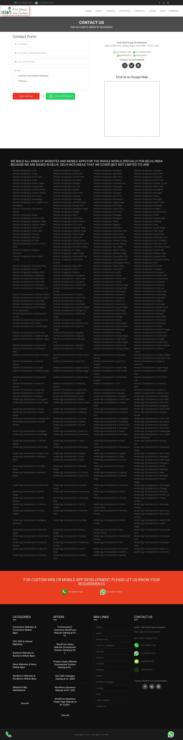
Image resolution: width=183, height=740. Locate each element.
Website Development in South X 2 (149, 389)
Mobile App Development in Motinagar (70, 447)
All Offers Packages (103, 681)
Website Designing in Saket (146, 224)
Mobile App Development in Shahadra (151, 475)
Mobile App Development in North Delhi (71, 402)
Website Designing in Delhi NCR (108, 176)
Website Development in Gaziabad (149, 281)
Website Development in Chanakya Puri (30, 288)
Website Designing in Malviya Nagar (150, 253)
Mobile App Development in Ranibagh (151, 469)
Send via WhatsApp (60, 96)
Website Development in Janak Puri (109, 300)
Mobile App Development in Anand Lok (151, 494)
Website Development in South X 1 (28, 393)
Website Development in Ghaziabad (150, 294)
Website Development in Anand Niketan (152, 345)
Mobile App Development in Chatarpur (30, 555)
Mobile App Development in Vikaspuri (150, 491)
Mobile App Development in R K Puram (70, 472)
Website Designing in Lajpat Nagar (109, 202)
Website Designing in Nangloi (66, 211)
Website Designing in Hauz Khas (27, 196)
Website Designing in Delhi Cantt (148, 186)
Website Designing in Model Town (149, 202)
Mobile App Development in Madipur (69, 453)
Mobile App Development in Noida (68, 399)
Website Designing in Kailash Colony (110, 250)
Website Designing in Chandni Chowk (150, 183)
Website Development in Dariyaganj (110, 291)
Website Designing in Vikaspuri (26, 237)
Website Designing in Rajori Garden (69, 221)
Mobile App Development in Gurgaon (110, 396)
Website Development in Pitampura (150, 323)
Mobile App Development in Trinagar (150, 488)
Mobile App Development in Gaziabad (70, 409)
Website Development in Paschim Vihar (70, 323)
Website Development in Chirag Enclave (111, 348)
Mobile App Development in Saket (149, 472)
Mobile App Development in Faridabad (151, 396)
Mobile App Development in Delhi (68, 396)
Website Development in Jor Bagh (28, 367)
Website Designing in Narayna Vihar (150, 211)
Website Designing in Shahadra (107, 227)
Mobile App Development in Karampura (71, 434)
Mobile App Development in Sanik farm (151, 552)
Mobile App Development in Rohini (149, 466)
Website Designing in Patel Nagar (68, 218)
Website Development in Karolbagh (69, 304)
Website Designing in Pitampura (108, 218)
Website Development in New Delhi (150, 316)
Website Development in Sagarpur (68, 332)
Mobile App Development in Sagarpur (110, 472)
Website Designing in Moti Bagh (108, 205)
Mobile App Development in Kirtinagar (111, 434)
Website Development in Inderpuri (68, 300)
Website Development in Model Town (151, 307)
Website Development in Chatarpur (109, 393)
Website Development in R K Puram (29, 332)
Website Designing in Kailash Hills (149, 250)
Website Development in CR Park (68, 348)
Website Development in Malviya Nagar (71, 370)
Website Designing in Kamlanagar (28, 199)
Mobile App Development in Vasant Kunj (71, 491)
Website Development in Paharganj (150, 320)
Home (88, 11)
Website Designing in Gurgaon (66, 170)
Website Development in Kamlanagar (29, 304)
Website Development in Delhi (107, 272)
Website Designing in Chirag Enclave (69, 240)
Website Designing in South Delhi (68, 173)
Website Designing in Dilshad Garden (29, 189)
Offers (152, 11)
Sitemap (99, 651)
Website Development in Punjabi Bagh (30, 326)
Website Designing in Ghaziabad (148, 189)
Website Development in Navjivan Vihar (70, 377)
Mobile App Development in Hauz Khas (151, 428)
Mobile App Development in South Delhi (111, 399)
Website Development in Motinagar (150, 310)
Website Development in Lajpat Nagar (111, 307)
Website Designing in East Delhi (108, 173)
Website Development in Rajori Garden (111, 326)
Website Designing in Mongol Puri (68, 205)
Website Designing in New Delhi (108, 211)
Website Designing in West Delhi (148, 173)
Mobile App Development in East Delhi (151, 399)
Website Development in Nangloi (108, 316)
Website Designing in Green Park (67, 192)
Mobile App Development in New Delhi (151, 453)
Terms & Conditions (104, 645)
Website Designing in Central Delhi (68, 176)
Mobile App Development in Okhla (109, 456)
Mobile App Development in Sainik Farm (71, 475)
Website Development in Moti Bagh (110, 310)
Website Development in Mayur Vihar (110, 313)
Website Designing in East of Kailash (150, 240)
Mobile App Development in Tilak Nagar (152, 485)
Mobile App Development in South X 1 (111, 552)
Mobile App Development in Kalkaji (109, 431)
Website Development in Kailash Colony (71, 367)
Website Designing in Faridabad (108, 170)
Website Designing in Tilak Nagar (149, 231)
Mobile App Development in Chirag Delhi (31, 418)
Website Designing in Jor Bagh (66, 250)
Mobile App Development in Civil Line (69, 418)
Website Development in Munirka (27, 396)
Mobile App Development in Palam (68, 459)
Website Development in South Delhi (150, 275)
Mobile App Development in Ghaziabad (151, 421)
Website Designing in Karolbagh (67, 199)
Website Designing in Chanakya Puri (110, 183)
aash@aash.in (124, 55)
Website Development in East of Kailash (31, 354)
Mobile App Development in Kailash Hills (152, 520)
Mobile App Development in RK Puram (111, 548)
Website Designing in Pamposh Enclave (151, 259)
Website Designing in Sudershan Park (110, 231)
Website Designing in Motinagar (148, 205)
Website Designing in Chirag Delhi (28, 186)
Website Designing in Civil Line (66, 186)
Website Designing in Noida (25, 173)
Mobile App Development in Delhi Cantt (151, 418)
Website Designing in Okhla (65, 215)
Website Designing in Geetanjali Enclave (71, 243)
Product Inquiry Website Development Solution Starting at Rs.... (65, 664)
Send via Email (26, 96)
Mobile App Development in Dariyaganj (111, 418)
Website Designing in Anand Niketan (110, 237)
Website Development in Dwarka (68, 294)
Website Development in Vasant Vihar (29, 345)
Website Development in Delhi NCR (28, 281)
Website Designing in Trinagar (26, 234)
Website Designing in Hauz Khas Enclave (152, 246)
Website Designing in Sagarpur (107, 224)
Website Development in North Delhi (110, 278)
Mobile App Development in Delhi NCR (151, 402)
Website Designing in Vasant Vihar (149, 234)
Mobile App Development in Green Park (111, 424)
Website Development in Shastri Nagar (111, 335)
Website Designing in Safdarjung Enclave (112, 262)
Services (110, 11)
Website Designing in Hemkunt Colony (70, 246)
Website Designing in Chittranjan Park (151, 237)
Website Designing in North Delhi (27, 176)
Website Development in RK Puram (109, 389)
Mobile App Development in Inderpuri (29, 431)
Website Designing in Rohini (106, 221)
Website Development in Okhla (107, 320)
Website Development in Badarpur (149, 285)
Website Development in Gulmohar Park (152, 358)
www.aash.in (141, 55)
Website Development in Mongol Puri (70, 310)
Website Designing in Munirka (66, 272)
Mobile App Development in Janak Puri (70, 431)
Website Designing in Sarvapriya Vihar (29, 265)
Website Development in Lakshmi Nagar (71, 307)
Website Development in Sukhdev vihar (151, 393)
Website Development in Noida (107, 275)
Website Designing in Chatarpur (148, 269)
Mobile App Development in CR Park (110, 498)
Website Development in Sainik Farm (150, 332)
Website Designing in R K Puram (67, 224)
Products (139, 11)
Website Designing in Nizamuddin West (111, 256)
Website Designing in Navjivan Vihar (150, 256)
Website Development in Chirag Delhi (110, 288)
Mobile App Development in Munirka (110, 555)
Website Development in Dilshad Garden (31, 294)
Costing (98, 687)
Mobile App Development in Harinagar (111, 428)
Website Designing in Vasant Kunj (108, 234)
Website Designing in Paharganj (108, 215)
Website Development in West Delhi (69, 278)
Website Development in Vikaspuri (68, 345)
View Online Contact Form (145, 637)
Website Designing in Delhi (24, 170)
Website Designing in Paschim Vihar (29, 218)
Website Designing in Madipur (147, 208)
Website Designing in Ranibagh (148, 221)
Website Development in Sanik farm (69, 393)
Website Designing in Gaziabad (67, 180)
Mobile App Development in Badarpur (70, 412)
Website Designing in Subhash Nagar (69, 231)
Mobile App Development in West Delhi (30, 402)
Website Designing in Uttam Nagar (68, 234)
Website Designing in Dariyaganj (108, 186)
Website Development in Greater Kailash (31, 297)
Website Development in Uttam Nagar (111, 342)
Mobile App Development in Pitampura (151, 463)
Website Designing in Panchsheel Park (111, 259)
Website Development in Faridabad (28, 275)
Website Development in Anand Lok (110, 345)
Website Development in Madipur (149, 313)
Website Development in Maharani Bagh (31, 370)
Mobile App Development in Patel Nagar (152, 459)
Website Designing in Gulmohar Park (150, 243)
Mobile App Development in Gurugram (30, 399)
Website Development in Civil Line (149, 288)
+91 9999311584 (23, 2)
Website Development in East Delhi (28, 278)
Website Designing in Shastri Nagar (149, 227)
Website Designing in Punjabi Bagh (149, 218)
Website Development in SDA (107, 383)
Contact (174, 11)
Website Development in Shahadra (68, 335)
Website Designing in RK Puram (148, 265)
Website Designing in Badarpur (67, 183)
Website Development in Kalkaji (148, 300)
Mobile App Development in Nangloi (110, 453)
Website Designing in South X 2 (26, 269)
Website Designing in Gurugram (148, 170)
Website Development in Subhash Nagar (31, 339)
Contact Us (100, 706)
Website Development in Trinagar (149, 339)
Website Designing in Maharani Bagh (110, 253)
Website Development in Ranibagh (109, 329)
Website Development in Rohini (148, 326)
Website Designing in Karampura (108, 199)
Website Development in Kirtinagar (149, 304)
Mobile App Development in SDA (108, 542)
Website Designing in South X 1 (67, 269)
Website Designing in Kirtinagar (148, 199)
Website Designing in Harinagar (148, 192)
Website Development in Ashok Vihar (69, 285)
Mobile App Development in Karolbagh (30, 434)
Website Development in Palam (27, 323)
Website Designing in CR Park (26, 240)
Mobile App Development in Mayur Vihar (31, 453)
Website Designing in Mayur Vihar (108, 208)
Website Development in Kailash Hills (110, 367)
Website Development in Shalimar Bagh (30, 335)
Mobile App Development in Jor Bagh (69, 520)
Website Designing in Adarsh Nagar (28, 183)
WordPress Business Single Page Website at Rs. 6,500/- (65, 701)
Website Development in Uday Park (28, 389)
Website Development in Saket (107, 332)
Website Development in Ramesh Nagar (152, 329)
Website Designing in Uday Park (67, 265)
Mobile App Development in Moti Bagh (30, 447)
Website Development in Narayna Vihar (30, 320)
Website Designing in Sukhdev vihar (28, 272)
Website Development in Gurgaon (149, 272)
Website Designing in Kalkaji (146, 196)
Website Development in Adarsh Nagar (111, 285)
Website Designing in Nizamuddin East (70, 256)
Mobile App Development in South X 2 (151, 548)
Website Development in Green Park (69, 297)
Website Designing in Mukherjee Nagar (70, 208)
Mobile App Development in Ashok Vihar (152, 409)
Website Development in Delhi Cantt (150, 291)
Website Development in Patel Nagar (110, 323)
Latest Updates (102, 700)
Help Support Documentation (147, 631)
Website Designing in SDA (145, 262)
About (99, 11)
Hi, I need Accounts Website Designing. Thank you (51, 79)
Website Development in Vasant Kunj (150, 342)
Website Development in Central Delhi (151, 278)
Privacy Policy (101, 639)
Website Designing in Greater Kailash (29, 192)
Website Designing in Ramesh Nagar (29, 224)
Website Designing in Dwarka (66, 189)
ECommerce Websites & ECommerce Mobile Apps (24, 629)
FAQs (162, 11)
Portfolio (124, 11)
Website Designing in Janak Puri (108, 196)
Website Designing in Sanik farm (108, 269)
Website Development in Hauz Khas (29, 300)
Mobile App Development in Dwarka (69, 421)
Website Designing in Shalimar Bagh (69, 227)
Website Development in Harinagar (149, 297)
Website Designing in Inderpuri (66, 196)
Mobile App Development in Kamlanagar (152, 431)
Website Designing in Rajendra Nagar (29, 221)
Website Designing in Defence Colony (110, 240)
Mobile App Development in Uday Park (30, 548)
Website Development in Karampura (110, 304)
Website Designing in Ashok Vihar (149, 180)
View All (25, 703)
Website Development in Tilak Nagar (110, 339)
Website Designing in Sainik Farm (27, 227)
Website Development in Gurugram (69, 275)
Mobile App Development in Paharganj (151, 456)
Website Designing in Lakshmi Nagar (69, 202)
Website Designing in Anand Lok (67, 237)
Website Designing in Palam (146, 215)
